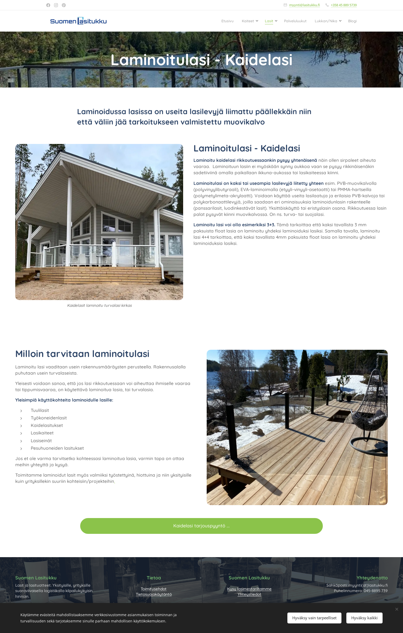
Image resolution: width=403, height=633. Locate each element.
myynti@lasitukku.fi (304, 5)
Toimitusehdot (154, 588)
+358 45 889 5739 (344, 5)
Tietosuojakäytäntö (154, 594)
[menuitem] (211, 20)
